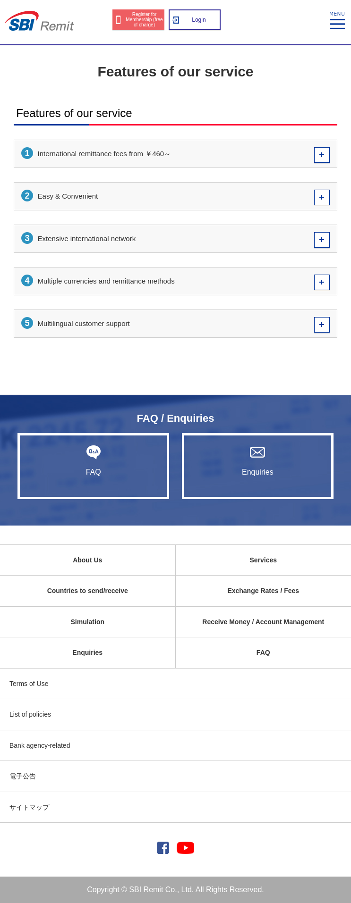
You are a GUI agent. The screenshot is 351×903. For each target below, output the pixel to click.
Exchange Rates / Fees (263, 590)
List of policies (30, 714)
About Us (87, 560)
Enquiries (257, 460)
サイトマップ (29, 807)
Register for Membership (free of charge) (144, 19)
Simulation (87, 622)
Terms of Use (28, 683)
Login (198, 20)
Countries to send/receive (87, 590)
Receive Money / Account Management (263, 622)
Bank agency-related (39, 745)
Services (263, 560)
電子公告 (22, 776)
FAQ (93, 460)
